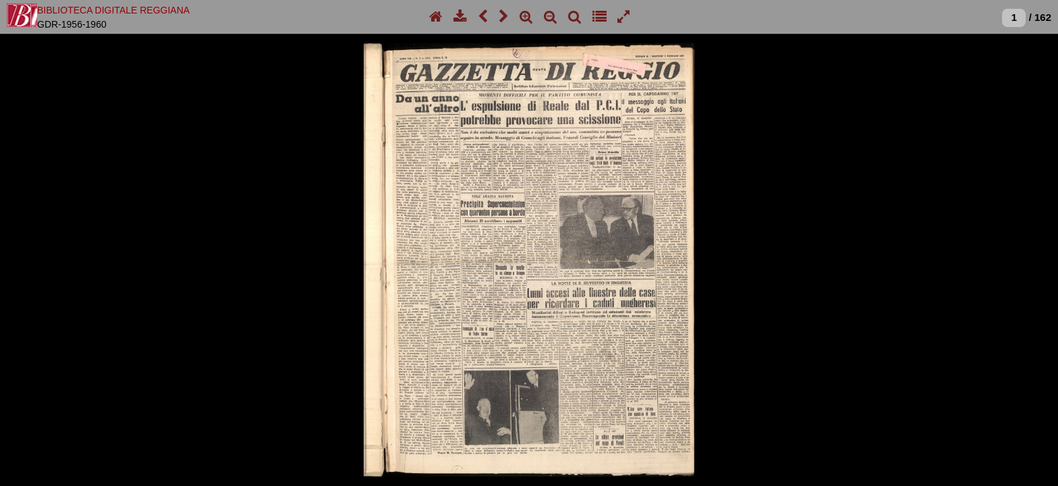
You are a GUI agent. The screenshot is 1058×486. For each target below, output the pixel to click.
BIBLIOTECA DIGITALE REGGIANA (113, 10)
